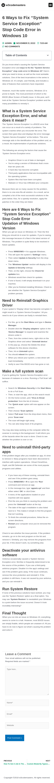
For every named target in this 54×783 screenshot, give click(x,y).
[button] (51, 5)
